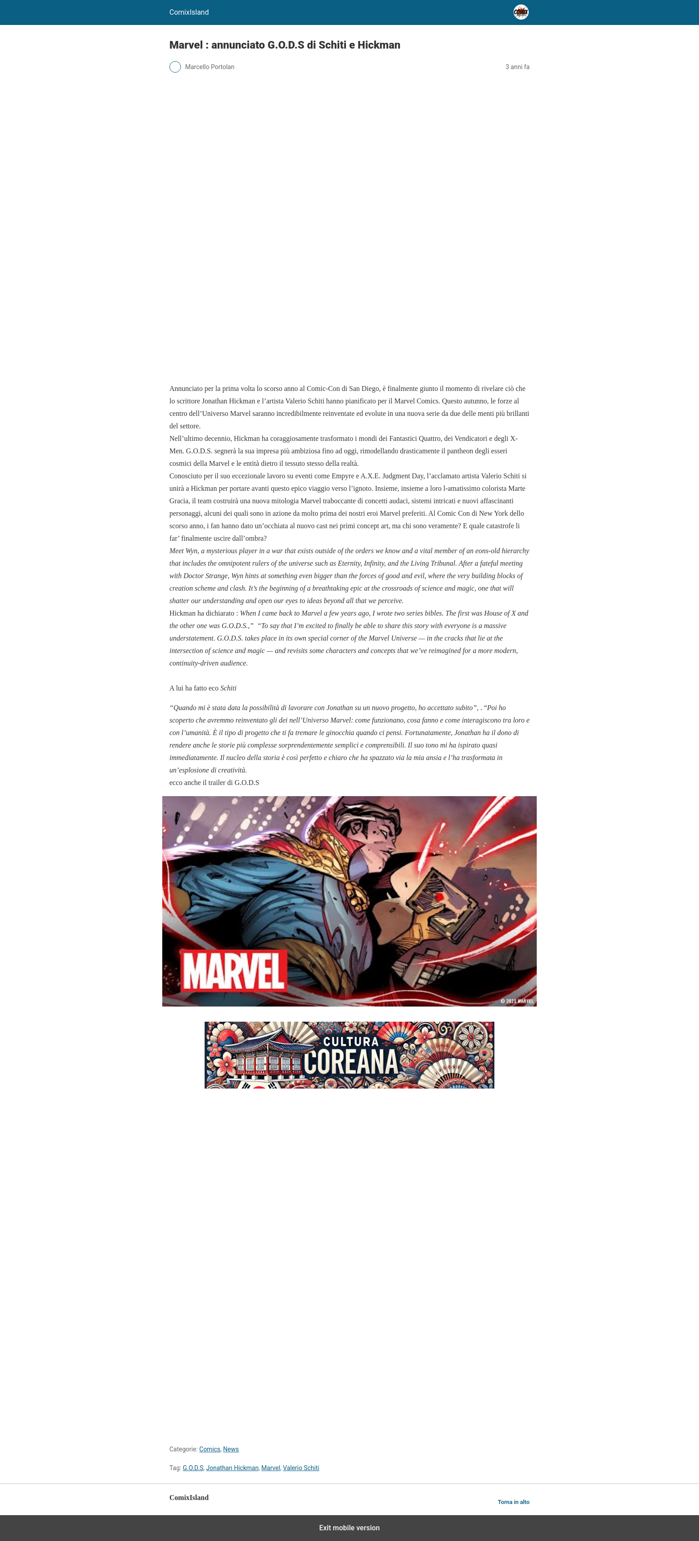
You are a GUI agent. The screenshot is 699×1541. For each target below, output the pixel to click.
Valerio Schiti (301, 1467)
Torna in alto (514, 1502)
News (231, 1449)
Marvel (270, 1467)
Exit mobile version (349, 1528)
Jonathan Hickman (232, 1467)
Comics (209, 1449)
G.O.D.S (193, 1467)
